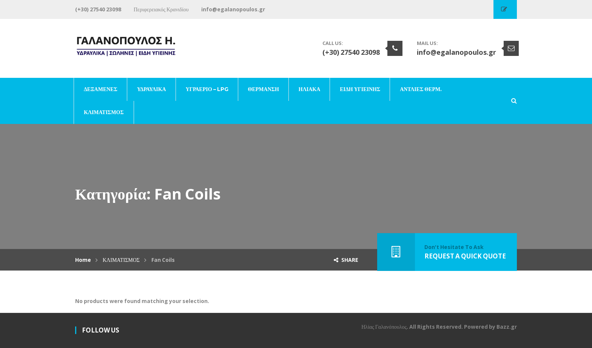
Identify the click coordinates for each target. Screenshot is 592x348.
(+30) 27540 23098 (351, 52)
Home (83, 259)
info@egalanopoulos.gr (456, 52)
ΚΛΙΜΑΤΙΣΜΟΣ (121, 259)
